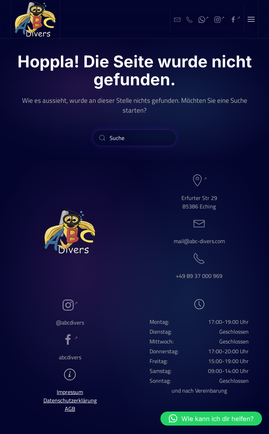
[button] (251, 19)
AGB (70, 408)
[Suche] (134, 137)
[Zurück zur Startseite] (35, 19)
